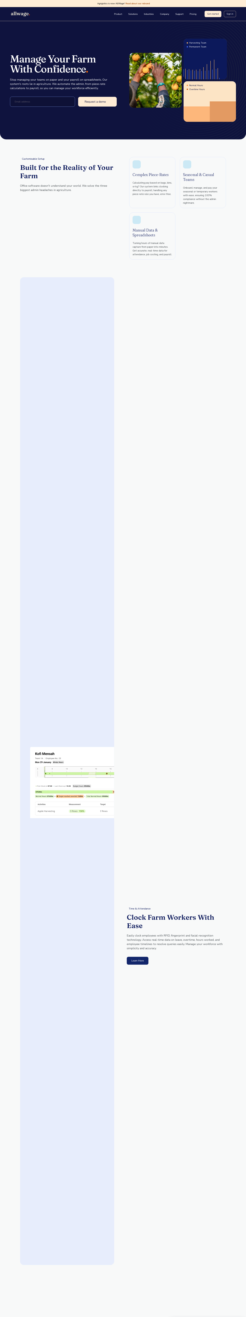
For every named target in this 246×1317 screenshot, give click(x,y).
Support (179, 14)
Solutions (133, 14)
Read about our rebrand (140, 3)
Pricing (193, 14)
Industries (149, 14)
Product (118, 14)
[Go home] (20, 14)
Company (164, 14)
